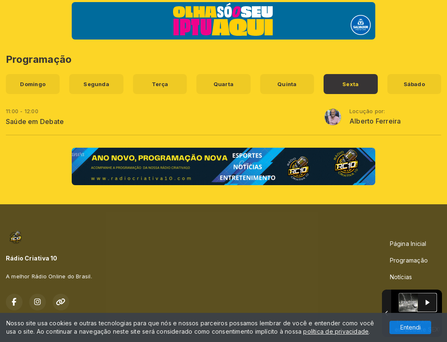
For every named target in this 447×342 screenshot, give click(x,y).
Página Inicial (408, 243)
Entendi (410, 327)
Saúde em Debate (35, 121)
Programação (409, 260)
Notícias (401, 276)
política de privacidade (336, 331)
